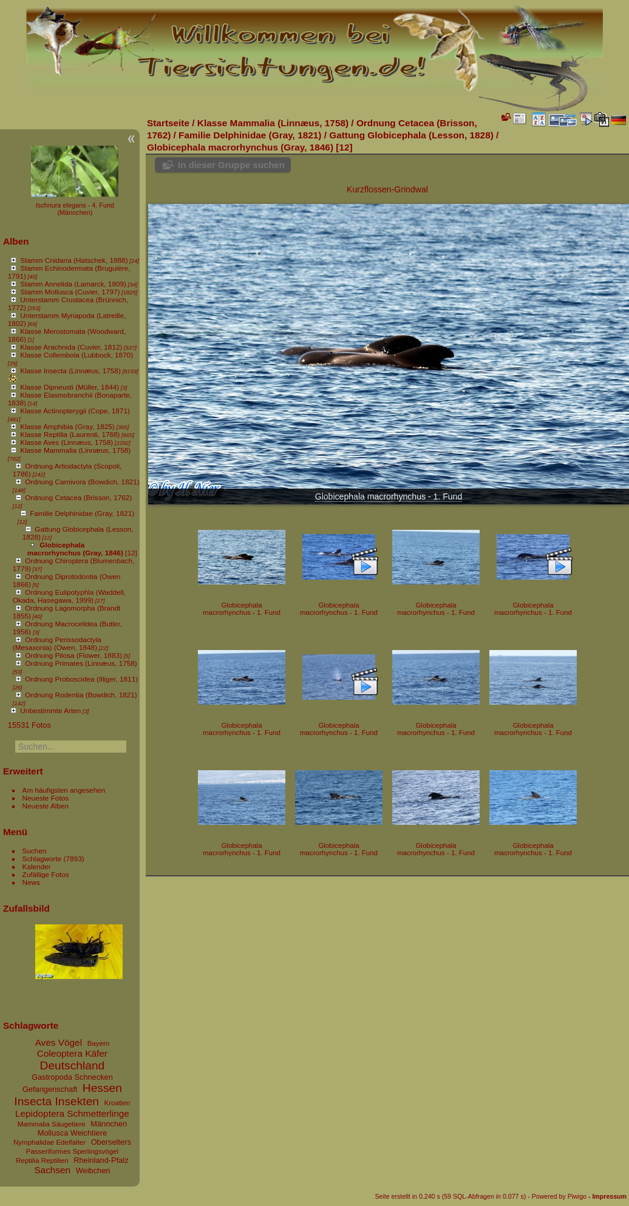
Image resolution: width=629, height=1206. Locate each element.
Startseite (168, 123)
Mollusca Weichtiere (72, 1132)
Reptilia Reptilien (42, 1160)
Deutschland (72, 1065)
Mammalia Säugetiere (52, 1124)
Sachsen (52, 1170)
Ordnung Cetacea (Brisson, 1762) (78, 497)
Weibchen (93, 1170)
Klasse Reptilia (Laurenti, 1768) (70, 434)
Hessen (102, 1088)
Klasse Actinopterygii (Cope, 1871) (75, 411)
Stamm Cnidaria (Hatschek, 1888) (73, 260)
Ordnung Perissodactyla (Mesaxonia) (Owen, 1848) (57, 643)
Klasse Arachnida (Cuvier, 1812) (71, 347)
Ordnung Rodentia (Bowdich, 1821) (81, 695)
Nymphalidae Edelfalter (49, 1142)
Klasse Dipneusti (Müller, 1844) (69, 387)
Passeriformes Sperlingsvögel (72, 1151)
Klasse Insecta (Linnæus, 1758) (70, 370)
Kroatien (117, 1102)
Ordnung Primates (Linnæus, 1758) (81, 663)
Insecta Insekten (56, 1101)
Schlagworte (42, 858)
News (31, 882)
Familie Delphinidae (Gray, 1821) (82, 513)
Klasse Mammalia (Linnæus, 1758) (75, 450)
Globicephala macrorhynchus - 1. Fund (389, 496)
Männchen (108, 1123)
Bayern (98, 1043)
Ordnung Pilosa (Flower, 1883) (73, 655)
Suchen (34, 851)
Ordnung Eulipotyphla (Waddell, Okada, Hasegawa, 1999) (69, 596)
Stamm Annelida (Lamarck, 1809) (73, 284)
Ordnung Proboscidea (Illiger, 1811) (81, 679)
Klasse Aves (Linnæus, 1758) (66, 442)
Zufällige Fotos (45, 874)
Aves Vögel (58, 1042)
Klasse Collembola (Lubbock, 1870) (76, 355)
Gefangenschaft (49, 1089)
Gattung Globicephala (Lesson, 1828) (411, 135)
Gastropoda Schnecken (72, 1077)
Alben (16, 241)
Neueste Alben (45, 806)
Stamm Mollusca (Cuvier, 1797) (70, 292)
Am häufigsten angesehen (64, 790)
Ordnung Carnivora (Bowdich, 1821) (82, 482)
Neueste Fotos (45, 798)
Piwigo (577, 1196)
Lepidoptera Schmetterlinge (72, 1113)
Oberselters (111, 1142)
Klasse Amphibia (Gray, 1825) (67, 426)
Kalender (36, 866)
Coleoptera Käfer (72, 1053)
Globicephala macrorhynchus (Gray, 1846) (75, 549)
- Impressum (607, 1196)
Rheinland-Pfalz (100, 1160)
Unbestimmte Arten (50, 710)
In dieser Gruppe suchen (231, 165)
